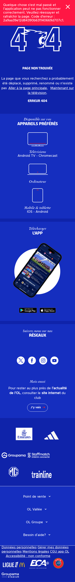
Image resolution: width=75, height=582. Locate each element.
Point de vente (34, 496)
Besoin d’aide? (34, 535)
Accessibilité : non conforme (28, 556)
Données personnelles (19, 547)
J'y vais (36, 407)
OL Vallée (34, 509)
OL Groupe (34, 522)
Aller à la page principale (27, 88)
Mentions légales (36, 551)
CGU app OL (59, 551)
